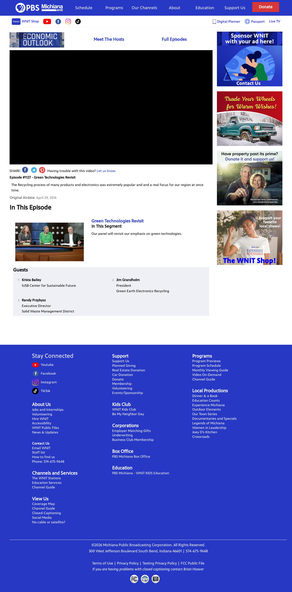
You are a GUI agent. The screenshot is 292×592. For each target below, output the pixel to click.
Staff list (38, 452)
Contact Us (40, 443)
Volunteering (42, 414)
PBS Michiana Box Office (131, 456)
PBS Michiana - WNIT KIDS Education (140, 473)
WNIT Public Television (39, 7)
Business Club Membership (133, 440)
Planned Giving (124, 365)
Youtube (47, 365)
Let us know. (106, 171)
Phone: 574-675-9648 (48, 461)
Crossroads (201, 437)
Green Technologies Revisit (117, 220)
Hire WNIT (40, 419)
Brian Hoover (194, 569)
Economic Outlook (37, 40)
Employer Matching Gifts (131, 431)
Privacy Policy (128, 563)
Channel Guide (43, 487)
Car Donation (122, 375)
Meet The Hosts (109, 39)
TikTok (45, 391)
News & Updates (45, 432)
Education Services (47, 483)
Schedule (84, 7)
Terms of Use (102, 563)
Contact (145, 579)
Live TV (274, 21)
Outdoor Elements (206, 409)
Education (205, 7)
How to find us (43, 457)
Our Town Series (204, 414)
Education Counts (206, 400)
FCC (134, 579)
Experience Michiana (208, 405)
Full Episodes (174, 39)
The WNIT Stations (46, 478)
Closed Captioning (155, 579)
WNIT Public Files (45, 428)
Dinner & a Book (205, 396)
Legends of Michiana (208, 423)
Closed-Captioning (46, 513)
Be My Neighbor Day (128, 414)
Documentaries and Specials (214, 418)
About (174, 7)
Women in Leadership (209, 428)
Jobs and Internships (48, 410)
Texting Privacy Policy (160, 563)
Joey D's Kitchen (204, 432)
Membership (122, 384)
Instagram (49, 382)
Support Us (235, 7)
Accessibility (41, 423)
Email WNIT (41, 448)
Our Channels (144, 7)
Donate (266, 6)
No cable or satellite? (48, 522)
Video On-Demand (206, 375)
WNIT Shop (25, 21)
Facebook (48, 373)
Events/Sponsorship (127, 393)
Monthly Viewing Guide (210, 370)
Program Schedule (206, 365)
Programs (114, 7)
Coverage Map (43, 504)
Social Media (42, 517)
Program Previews (206, 361)
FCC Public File (192, 563)
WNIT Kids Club (124, 409)
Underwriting (122, 435)
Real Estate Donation (128, 370)
